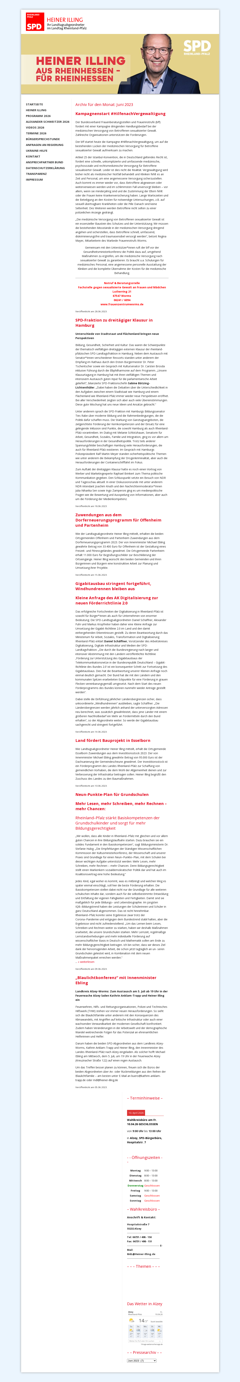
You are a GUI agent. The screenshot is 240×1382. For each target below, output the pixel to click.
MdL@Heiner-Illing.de (141, 1254)
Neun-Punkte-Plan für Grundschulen (112, 794)
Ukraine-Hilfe (36, 150)
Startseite (34, 104)
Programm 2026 (38, 116)
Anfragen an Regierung (44, 145)
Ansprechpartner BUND (44, 162)
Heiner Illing (36, 110)
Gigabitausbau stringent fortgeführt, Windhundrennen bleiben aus (113, 586)
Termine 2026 (36, 133)
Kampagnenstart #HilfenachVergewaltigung (120, 113)
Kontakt (33, 156)
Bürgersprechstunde (43, 139)
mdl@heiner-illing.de (105, 1080)
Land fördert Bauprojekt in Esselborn (112, 740)
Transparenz (36, 174)
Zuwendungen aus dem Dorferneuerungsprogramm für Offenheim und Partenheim (118, 520)
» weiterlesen (86, 962)
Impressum (34, 179)
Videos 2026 (35, 127)
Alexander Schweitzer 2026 (47, 122)
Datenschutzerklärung (45, 168)
